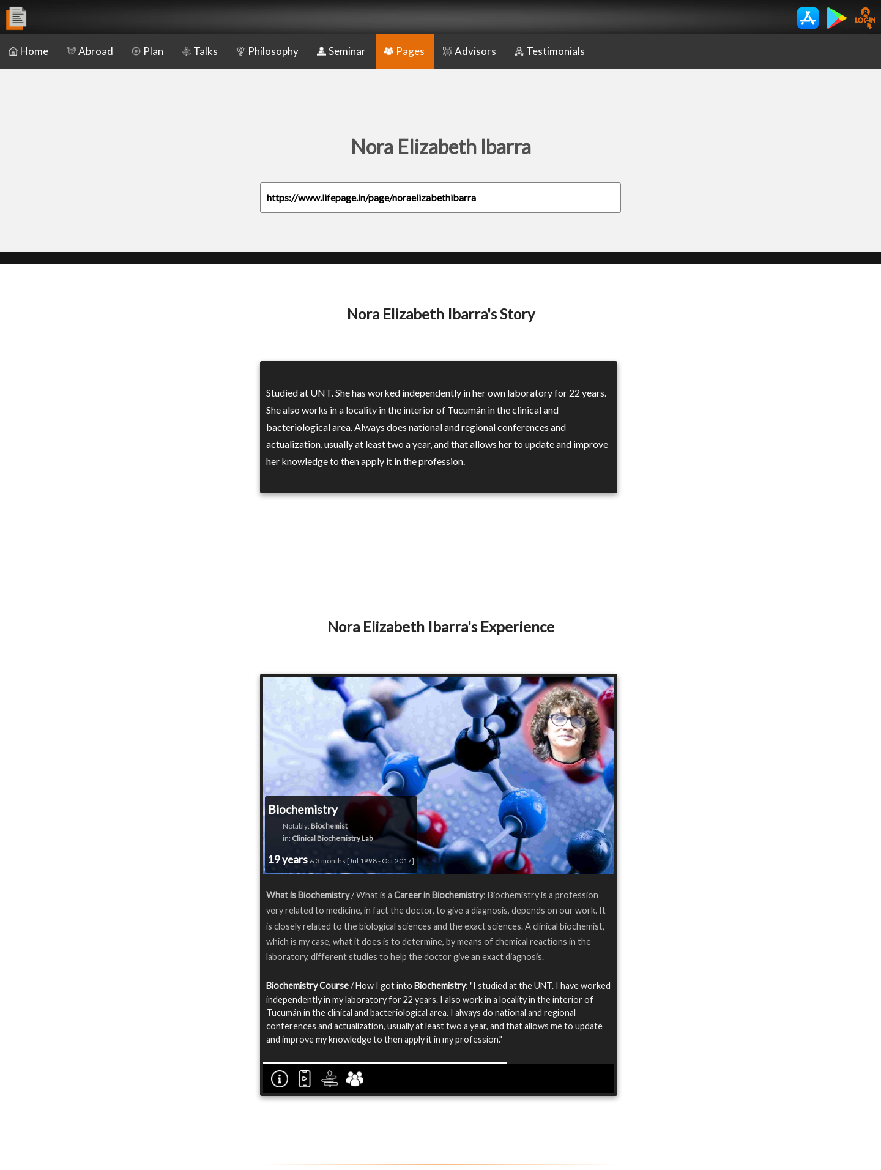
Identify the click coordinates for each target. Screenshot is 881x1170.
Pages (404, 51)
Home (28, 51)
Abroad (90, 51)
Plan (147, 51)
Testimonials (550, 51)
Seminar (341, 51)
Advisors (469, 51)
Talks (200, 51)
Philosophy (267, 51)
